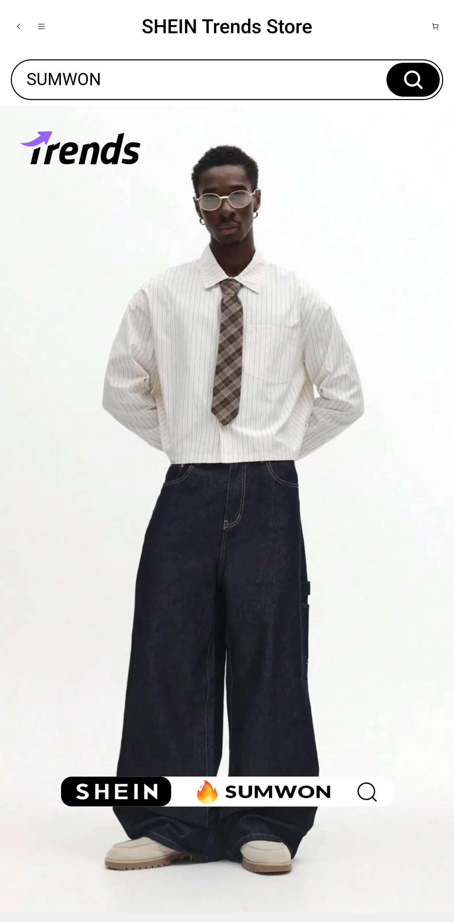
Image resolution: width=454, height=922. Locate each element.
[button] (19, 26)
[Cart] (435, 26)
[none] (227, 509)
